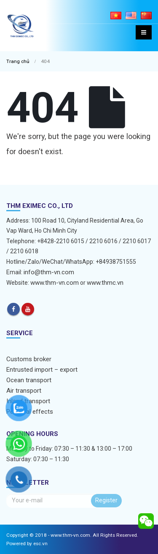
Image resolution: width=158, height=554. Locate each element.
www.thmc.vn (105, 282)
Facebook (13, 309)
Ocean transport (28, 380)
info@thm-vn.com (49, 272)
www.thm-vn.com (54, 282)
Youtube (27, 309)
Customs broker (28, 359)
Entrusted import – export (42, 369)
